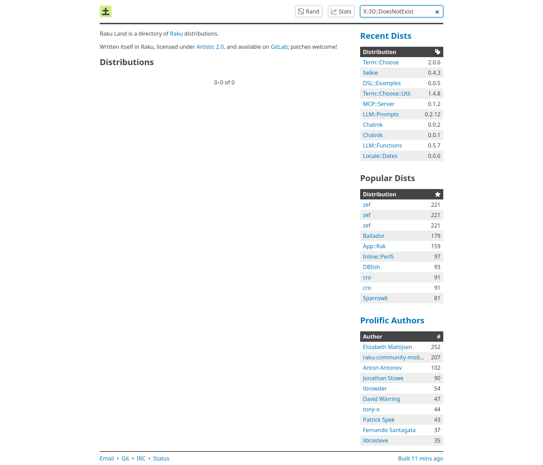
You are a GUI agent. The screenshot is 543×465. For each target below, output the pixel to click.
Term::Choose (381, 62)
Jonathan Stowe (383, 378)
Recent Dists (385, 35)
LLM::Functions (382, 145)
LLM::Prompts (381, 114)
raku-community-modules (396, 357)
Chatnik (373, 124)
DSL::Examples (382, 83)
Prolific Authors (392, 320)
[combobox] (401, 11)
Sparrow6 (375, 298)
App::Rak (374, 246)
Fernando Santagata (389, 430)
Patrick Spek (379, 419)
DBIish (371, 267)
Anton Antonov (382, 368)
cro (367, 277)
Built (420, 458)
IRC (141, 458)
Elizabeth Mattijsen (387, 347)
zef (367, 204)
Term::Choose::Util (386, 93)
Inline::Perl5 (378, 256)
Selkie (370, 73)
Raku (176, 33)
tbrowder (375, 388)
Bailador (374, 236)
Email (107, 458)
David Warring (381, 399)
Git (125, 458)
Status (161, 458)
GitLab (279, 47)
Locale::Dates (380, 156)
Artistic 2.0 (210, 47)
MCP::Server (378, 104)
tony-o (371, 409)
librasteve (375, 440)
